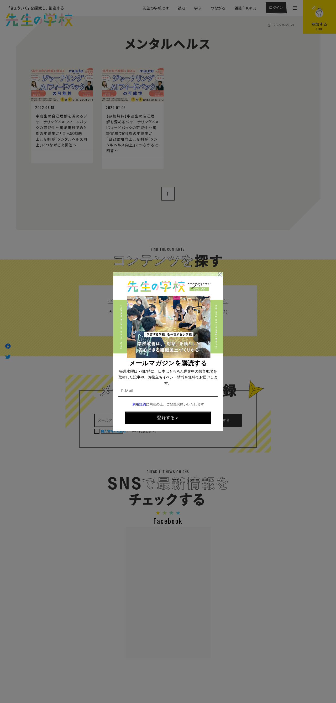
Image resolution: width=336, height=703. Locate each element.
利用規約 (139, 404)
